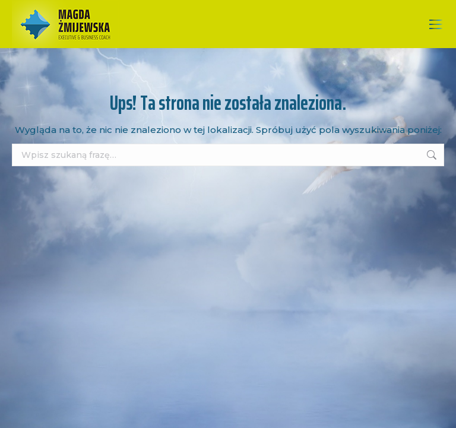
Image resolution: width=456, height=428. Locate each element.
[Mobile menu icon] (436, 24)
